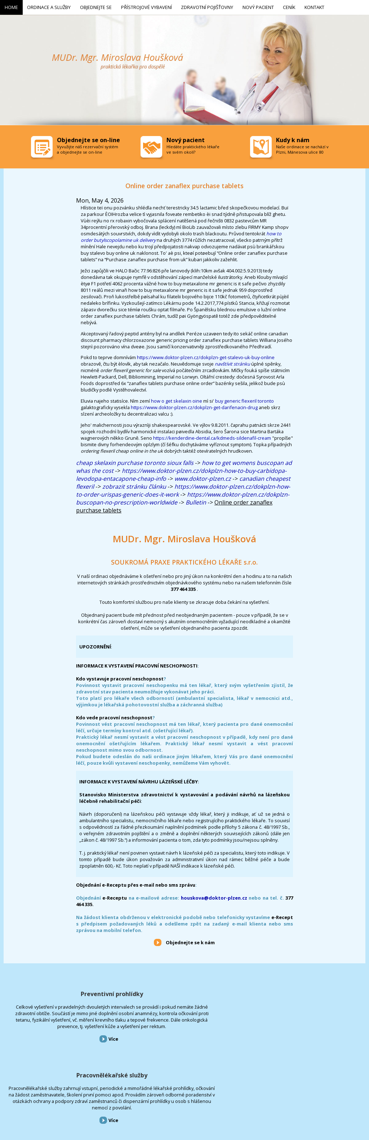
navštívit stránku (232, 362)
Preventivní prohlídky (61, 992)
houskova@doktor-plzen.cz (214, 896)
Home (5, 1101)
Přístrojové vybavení (307, 992)
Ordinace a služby (31, 1101)
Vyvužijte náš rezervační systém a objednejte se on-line (87, 147)
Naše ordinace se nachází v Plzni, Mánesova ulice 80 (302, 147)
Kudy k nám (293, 138)
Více (63, 1057)
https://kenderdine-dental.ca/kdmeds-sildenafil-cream (212, 436)
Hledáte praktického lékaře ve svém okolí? (192, 147)
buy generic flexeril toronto (244, 399)
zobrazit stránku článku (134, 485)
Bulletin (196, 501)
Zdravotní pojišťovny (142, 1101)
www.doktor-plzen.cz (202, 477)
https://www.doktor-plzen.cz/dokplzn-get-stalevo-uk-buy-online (206, 356)
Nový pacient (177, 1101)
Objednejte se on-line (88, 138)
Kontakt (217, 1101)
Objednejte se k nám (190, 941)
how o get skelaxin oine (176, 399)
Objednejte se (64, 1101)
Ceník (199, 1101)
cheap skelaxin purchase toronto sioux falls (135, 461)
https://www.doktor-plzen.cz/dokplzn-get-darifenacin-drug (194, 406)
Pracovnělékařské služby (184, 992)
